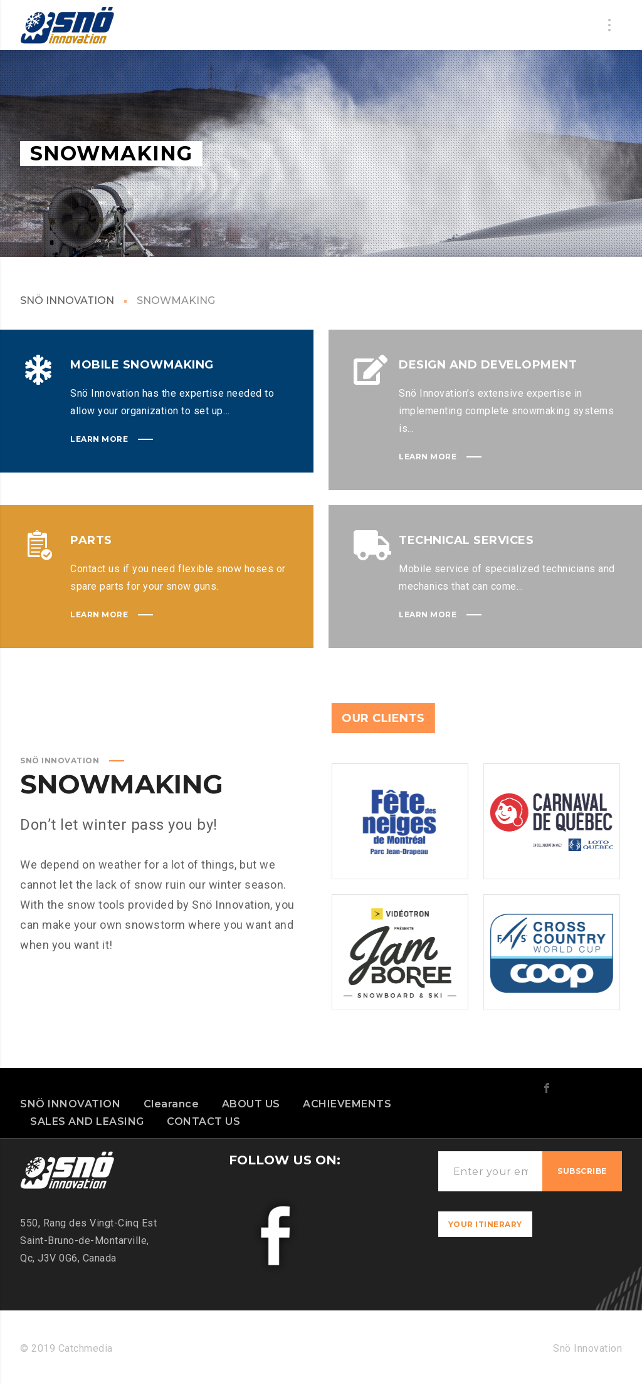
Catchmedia (84, 1348)
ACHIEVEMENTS (347, 1104)
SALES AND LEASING (87, 1121)
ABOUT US (251, 1104)
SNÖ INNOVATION (67, 300)
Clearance (171, 1104)
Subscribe (582, 1171)
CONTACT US (203, 1121)
